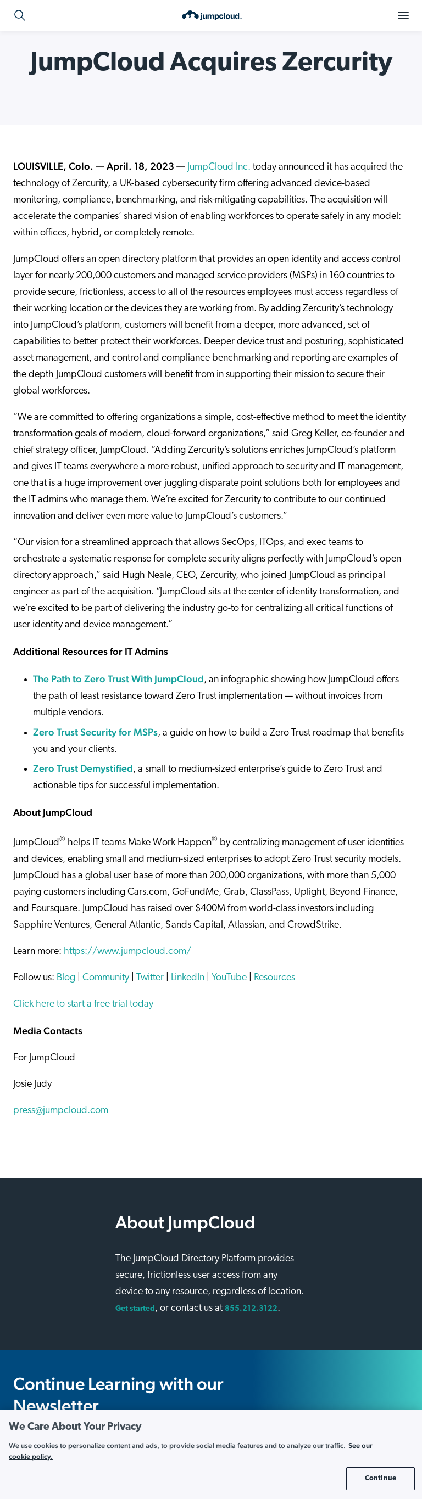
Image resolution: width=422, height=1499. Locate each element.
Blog (66, 978)
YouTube (229, 978)
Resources (274, 978)
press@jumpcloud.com (60, 1110)
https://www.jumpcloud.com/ (127, 951)
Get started (135, 1309)
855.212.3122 (251, 1309)
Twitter (150, 978)
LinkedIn (187, 978)
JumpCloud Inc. (219, 167)
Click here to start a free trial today (83, 1004)
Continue (380, 1478)
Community (105, 978)
